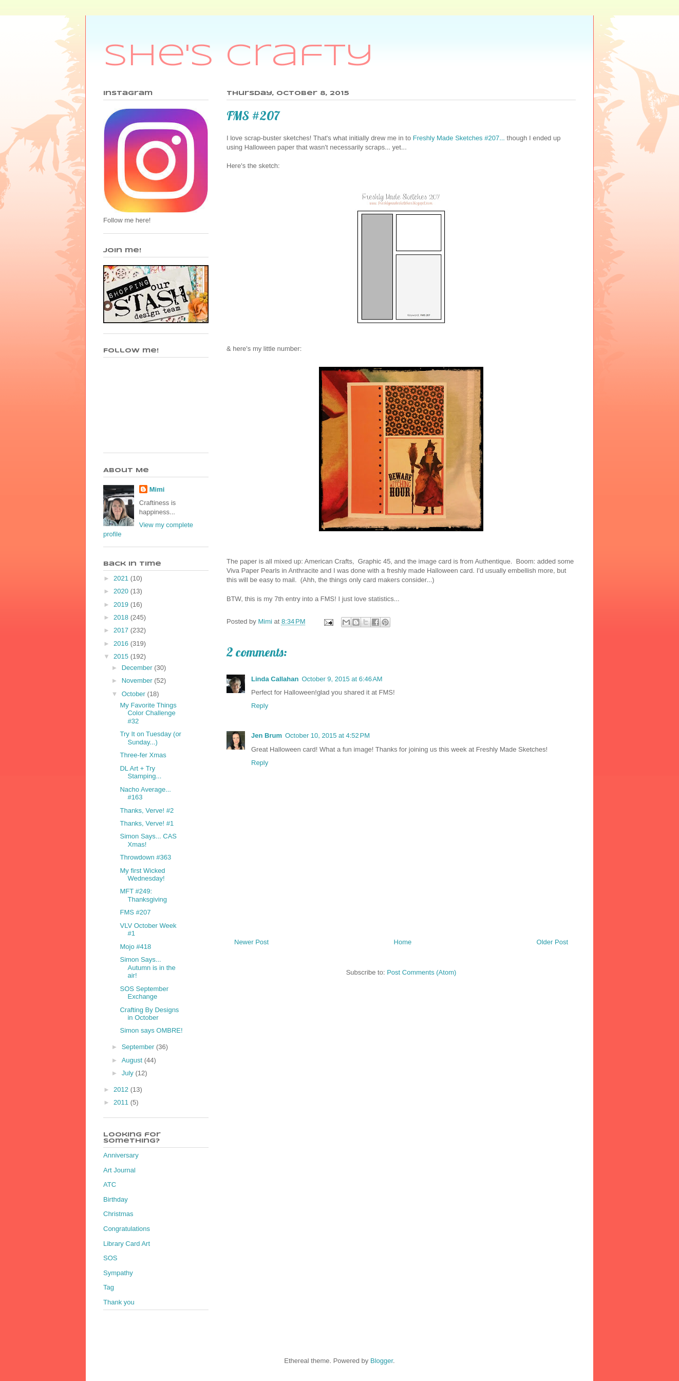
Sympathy (118, 1273)
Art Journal (119, 1170)
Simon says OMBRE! (151, 1030)
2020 (122, 591)
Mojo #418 (135, 946)
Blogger (381, 1361)
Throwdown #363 (145, 857)
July (129, 1073)
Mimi (157, 489)
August (133, 1060)
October (134, 694)
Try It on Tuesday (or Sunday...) (150, 738)
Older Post (552, 942)
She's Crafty (238, 56)
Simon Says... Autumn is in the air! (147, 967)
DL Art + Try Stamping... (140, 772)
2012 (122, 1089)
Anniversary (121, 1155)
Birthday (115, 1199)
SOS (110, 1258)
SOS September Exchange (144, 993)
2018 (122, 617)
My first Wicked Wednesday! (142, 875)
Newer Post (251, 942)
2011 (122, 1102)
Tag (108, 1287)
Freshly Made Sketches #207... (459, 138)
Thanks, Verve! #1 (147, 823)
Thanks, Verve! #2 (147, 810)
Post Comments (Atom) (421, 972)
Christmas (118, 1214)
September (139, 1047)
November (138, 680)
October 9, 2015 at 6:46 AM (341, 679)
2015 (122, 656)
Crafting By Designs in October (149, 1014)
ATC (109, 1184)
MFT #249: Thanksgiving (143, 895)
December (138, 667)
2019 (122, 604)
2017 (122, 630)
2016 (122, 643)
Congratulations (126, 1229)
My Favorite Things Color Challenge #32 (148, 713)
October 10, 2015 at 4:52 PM (327, 735)
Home (403, 942)
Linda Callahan (274, 679)
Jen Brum (266, 735)
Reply (259, 706)
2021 (122, 578)
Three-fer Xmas (143, 755)
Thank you (119, 1302)
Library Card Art (126, 1243)
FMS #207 (135, 912)
